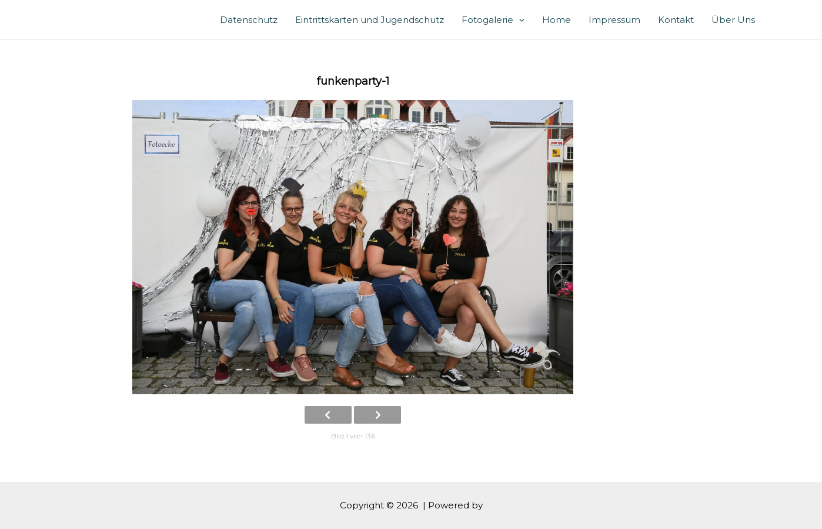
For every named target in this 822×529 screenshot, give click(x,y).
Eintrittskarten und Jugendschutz (369, 19)
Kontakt (676, 19)
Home (556, 19)
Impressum (614, 19)
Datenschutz (249, 19)
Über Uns (733, 19)
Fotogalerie (493, 19)
